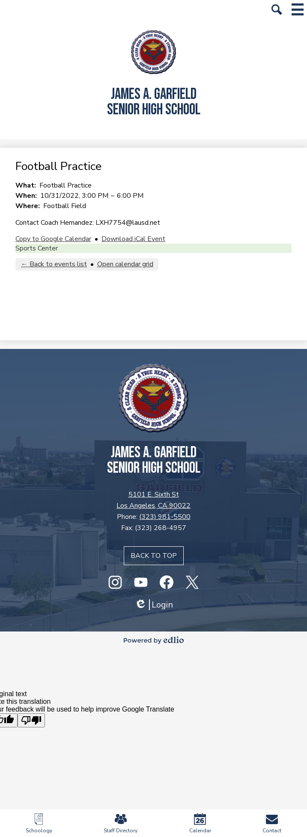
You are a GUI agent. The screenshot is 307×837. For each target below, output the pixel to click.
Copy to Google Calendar (53, 239)
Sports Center (36, 248)
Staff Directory (120, 823)
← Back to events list (54, 264)
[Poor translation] (31, 720)
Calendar (200, 823)
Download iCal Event (133, 239)
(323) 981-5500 (165, 516)
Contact (271, 823)
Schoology (39, 823)
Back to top (154, 555)
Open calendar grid (125, 264)
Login (153, 604)
